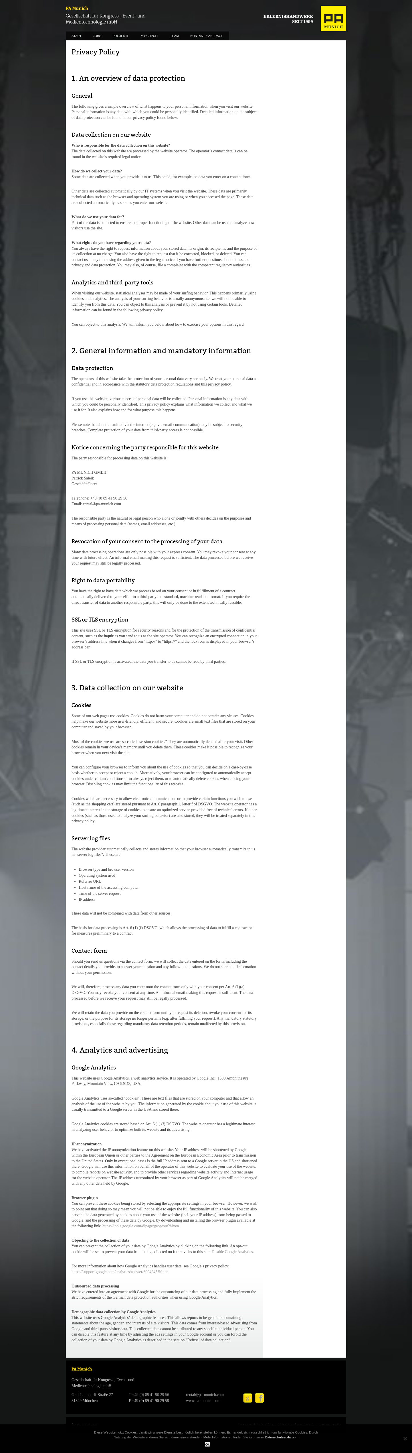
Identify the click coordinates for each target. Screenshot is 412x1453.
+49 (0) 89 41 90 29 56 (150, 1395)
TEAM (174, 36)
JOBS (97, 36)
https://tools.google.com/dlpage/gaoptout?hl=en (140, 1226)
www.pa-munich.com (203, 1401)
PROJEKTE (121, 36)
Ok (207, 1444)
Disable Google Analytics (232, 1252)
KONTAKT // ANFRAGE (206, 36)
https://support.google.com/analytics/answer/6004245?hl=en (120, 1272)
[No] (405, 1438)
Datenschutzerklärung (281, 1437)
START (77, 36)
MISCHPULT (150, 36)
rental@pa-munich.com (205, 1395)
